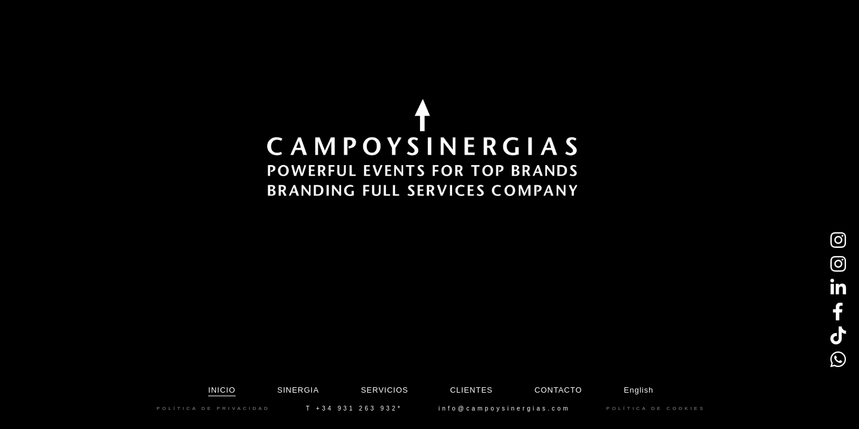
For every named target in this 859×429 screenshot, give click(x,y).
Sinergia (298, 390)
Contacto (558, 390)
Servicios (385, 390)
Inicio (222, 390)
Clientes (471, 390)
